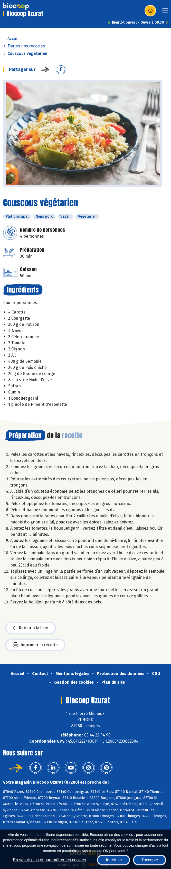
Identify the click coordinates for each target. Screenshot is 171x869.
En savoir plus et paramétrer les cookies (49, 860)
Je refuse (113, 860)
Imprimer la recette (35, 645)
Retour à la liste (30, 628)
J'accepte (149, 860)
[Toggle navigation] (165, 12)
